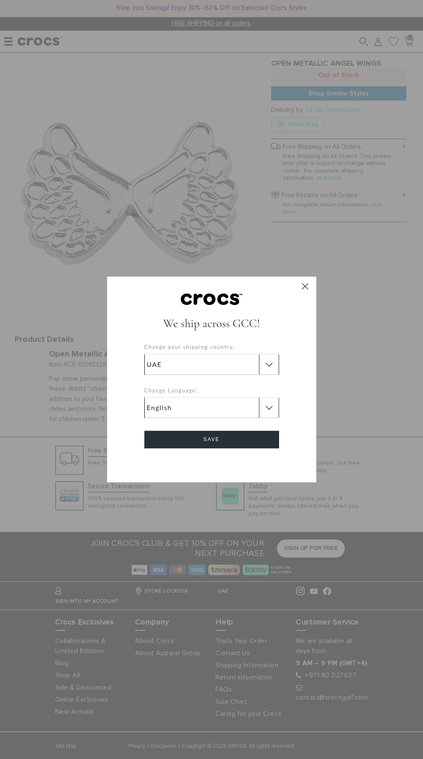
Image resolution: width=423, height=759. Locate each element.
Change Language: (171, 390)
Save (211, 440)
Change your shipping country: (189, 347)
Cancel (211, 463)
